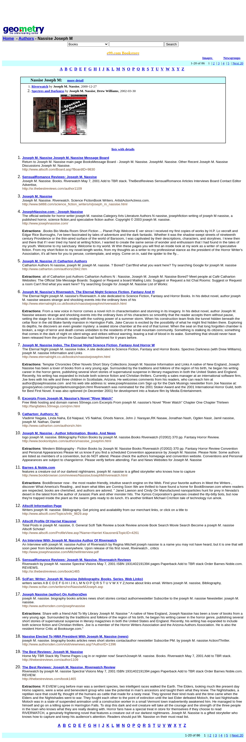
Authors (26, 38)
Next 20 (237, 63)
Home (8, 38)
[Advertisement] (123, 13)
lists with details (123, 149)
